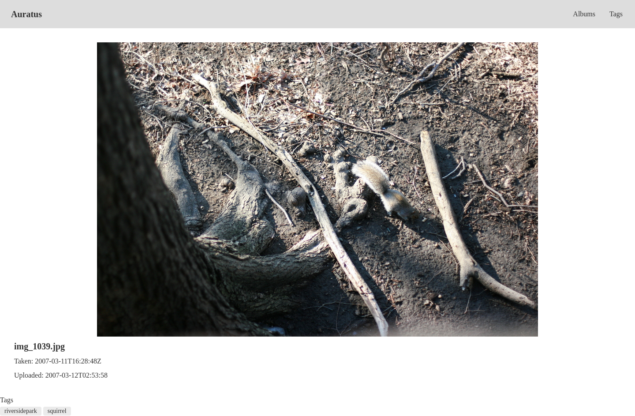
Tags (616, 14)
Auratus (26, 14)
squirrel (57, 411)
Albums (584, 14)
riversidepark (20, 411)
